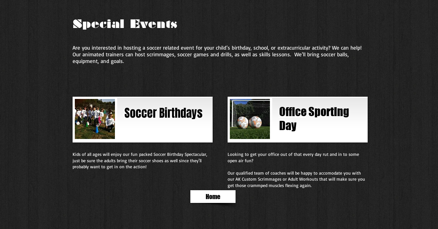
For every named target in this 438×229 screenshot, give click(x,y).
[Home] (213, 196)
